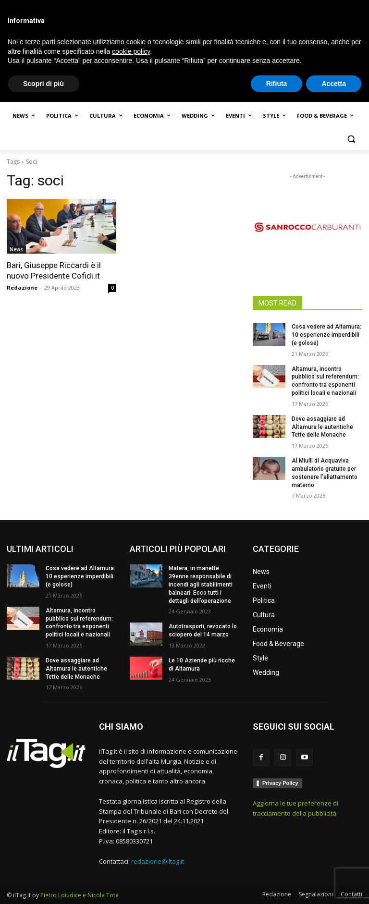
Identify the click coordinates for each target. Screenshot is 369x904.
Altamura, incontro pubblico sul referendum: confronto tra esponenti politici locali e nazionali (79, 622)
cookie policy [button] (131, 853)
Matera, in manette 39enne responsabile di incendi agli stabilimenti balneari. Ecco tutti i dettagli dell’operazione (201, 584)
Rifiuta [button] (276, 885)
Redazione (22, 287)
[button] (351, 139)
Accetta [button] (333, 885)
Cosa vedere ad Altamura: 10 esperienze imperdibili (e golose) (326, 334)
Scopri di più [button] (43, 885)
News (16, 249)
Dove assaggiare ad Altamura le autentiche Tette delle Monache (322, 427)
